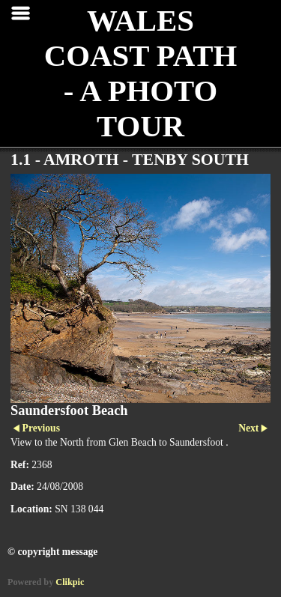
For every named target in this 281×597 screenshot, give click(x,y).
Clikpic (69, 582)
